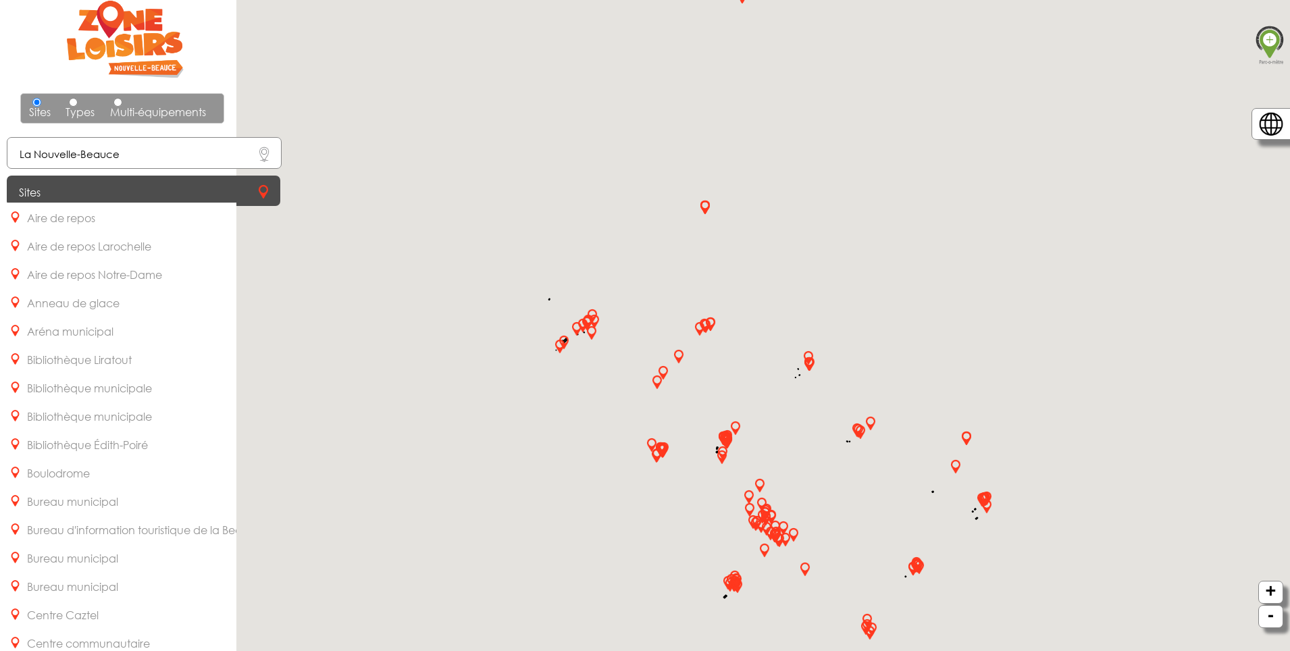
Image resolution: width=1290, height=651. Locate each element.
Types (80, 108)
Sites (40, 112)
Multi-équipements (158, 108)
